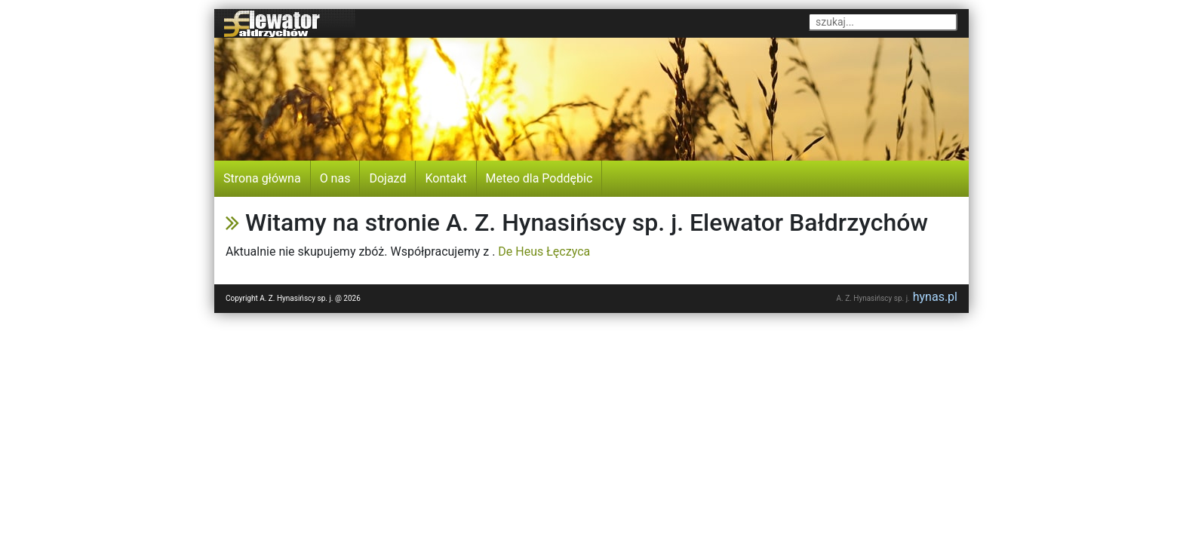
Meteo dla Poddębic (539, 178)
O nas (335, 178)
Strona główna (262, 178)
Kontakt (445, 178)
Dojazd (387, 178)
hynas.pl (935, 297)
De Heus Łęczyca (544, 251)
